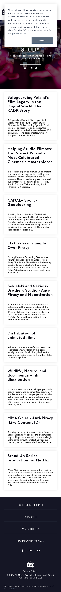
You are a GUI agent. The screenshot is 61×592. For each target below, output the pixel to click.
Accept (42, 40)
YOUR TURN (29, 529)
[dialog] (30, 25)
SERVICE (29, 517)
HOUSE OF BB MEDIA (29, 541)
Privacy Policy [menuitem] (30, 571)
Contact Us (30, 68)
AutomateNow (11, 589)
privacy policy (19, 33)
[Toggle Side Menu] (57, 10)
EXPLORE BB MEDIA (29, 505)
